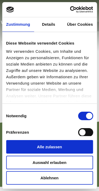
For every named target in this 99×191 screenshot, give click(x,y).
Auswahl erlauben (49, 162)
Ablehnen (49, 178)
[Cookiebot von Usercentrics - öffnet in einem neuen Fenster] (70, 9)
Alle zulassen (49, 147)
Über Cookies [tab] (80, 24)
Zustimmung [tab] (18, 24)
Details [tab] (48, 24)
